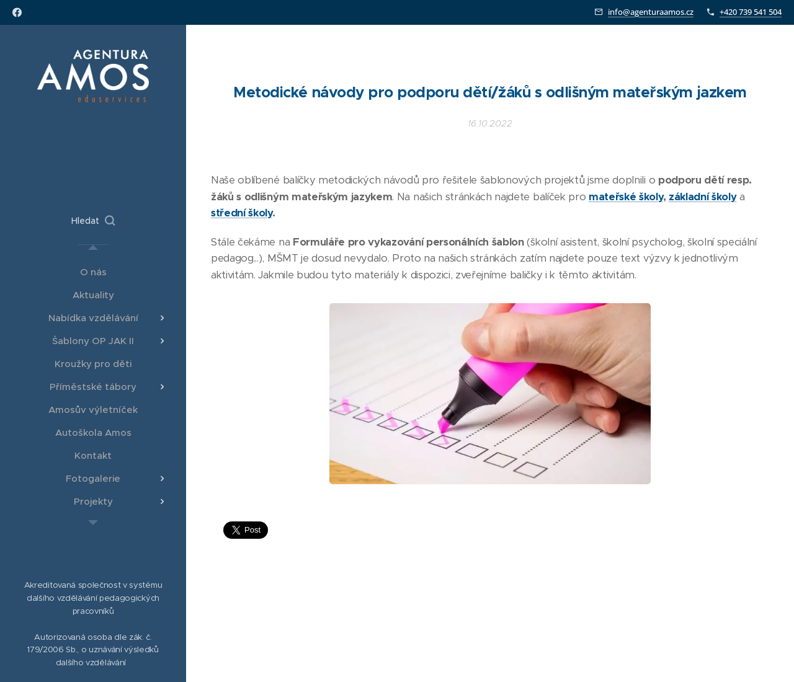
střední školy (241, 212)
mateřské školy (626, 196)
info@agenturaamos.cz (651, 11)
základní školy (703, 196)
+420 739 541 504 (751, 11)
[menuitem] (93, 272)
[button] (93, 220)
